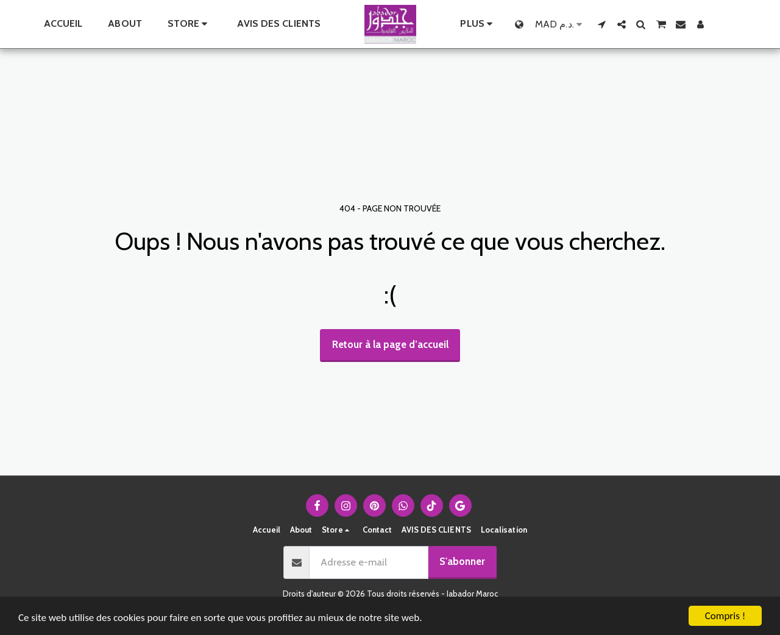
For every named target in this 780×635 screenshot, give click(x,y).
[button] (602, 24)
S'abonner (462, 561)
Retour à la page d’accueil (390, 344)
